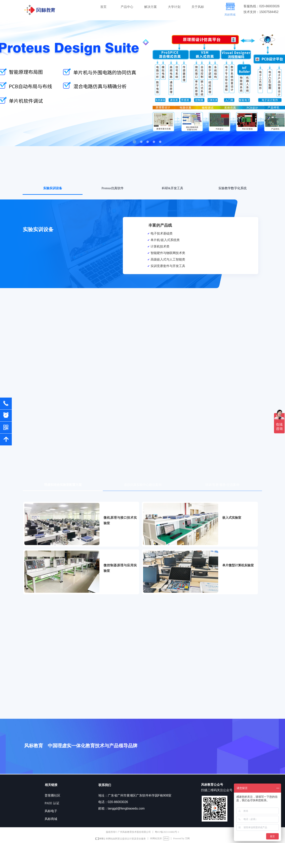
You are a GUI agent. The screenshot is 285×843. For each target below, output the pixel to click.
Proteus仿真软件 (113, 188)
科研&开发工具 (172, 188)
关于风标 (197, 6)
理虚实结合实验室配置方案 (63, 484)
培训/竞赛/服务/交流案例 (222, 484)
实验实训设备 (52, 188)
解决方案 (150, 6)
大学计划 (174, 6)
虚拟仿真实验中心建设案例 (143, 484)
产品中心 (127, 6)
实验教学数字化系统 (232, 188)
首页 (103, 6)
